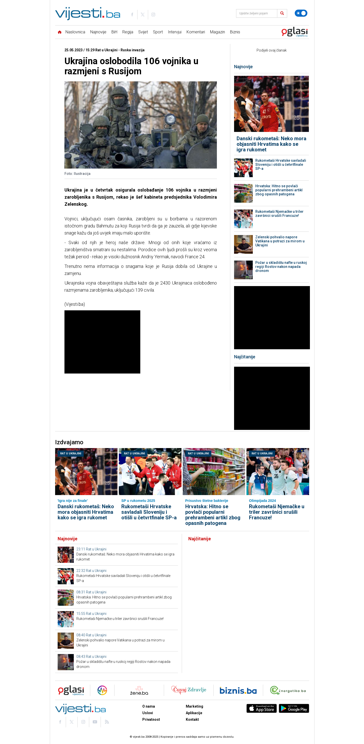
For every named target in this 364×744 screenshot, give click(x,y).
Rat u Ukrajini (70, 453)
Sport (158, 32)
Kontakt (192, 719)
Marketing (194, 706)
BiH (114, 32)
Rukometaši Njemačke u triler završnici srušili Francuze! (279, 214)
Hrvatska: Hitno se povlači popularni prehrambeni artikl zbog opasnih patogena (279, 190)
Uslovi (147, 713)
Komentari (196, 32)
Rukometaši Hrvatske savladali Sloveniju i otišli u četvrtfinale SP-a (280, 164)
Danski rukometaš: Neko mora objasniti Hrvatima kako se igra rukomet (271, 144)
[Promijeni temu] (301, 13)
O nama (148, 706)
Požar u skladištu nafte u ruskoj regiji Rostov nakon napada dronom (281, 267)
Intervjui (174, 32)
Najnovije (98, 32)
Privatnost (151, 719)
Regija (127, 32)
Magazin (217, 32)
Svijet (143, 32)
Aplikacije (194, 713)
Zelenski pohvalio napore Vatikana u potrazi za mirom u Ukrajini (280, 241)
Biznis (235, 32)
